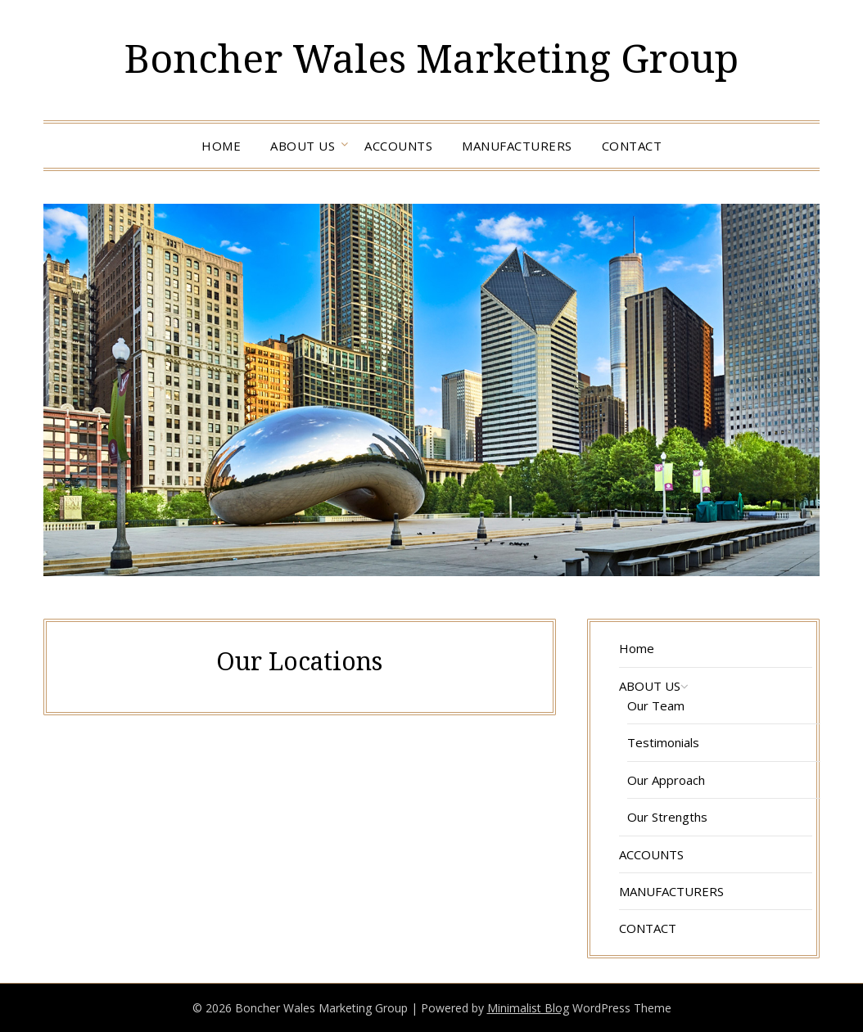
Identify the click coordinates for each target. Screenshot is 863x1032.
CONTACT (632, 145)
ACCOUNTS (398, 145)
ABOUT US (302, 145)
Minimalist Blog (528, 1008)
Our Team (656, 705)
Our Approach (666, 780)
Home (221, 145)
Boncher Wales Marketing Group (431, 57)
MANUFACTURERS (517, 145)
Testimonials (663, 742)
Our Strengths (667, 817)
